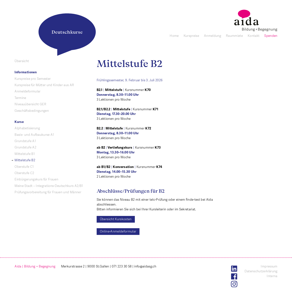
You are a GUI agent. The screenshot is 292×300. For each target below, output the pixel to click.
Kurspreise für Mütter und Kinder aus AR (44, 85)
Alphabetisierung (27, 128)
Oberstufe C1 (24, 167)
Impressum (269, 266)
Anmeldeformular (27, 91)
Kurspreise (191, 36)
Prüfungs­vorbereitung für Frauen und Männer (48, 192)
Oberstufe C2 (24, 173)
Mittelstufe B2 (25, 160)
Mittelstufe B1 (25, 154)
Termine (20, 98)
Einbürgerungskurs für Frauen (36, 179)
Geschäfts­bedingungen (32, 111)
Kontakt (253, 36)
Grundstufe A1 (25, 141)
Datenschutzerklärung (261, 271)
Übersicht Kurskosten (116, 219)
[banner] (255, 20)
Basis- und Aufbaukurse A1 (34, 135)
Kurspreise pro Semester (33, 79)
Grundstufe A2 (25, 147)
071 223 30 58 (122, 266)
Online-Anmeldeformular (118, 231)
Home (174, 36)
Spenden (270, 36)
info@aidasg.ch (145, 266)
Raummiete (234, 36)
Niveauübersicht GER (30, 104)
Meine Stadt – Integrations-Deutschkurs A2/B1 (49, 186)
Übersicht (22, 61)
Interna (272, 276)
